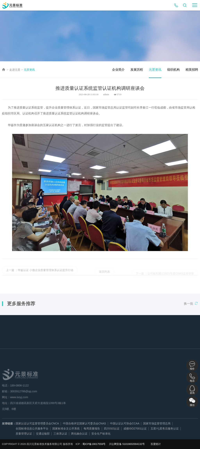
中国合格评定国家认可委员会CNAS (84, 423)
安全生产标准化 (101, 433)
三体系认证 (60, 433)
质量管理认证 (24, 433)
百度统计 (156, 444)
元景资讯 (29, 69)
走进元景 (14, 69)
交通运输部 (43, 433)
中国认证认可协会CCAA (124, 423)
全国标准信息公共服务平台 (32, 428)
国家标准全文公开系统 (66, 428)
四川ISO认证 (112, 428)
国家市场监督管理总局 (157, 423)
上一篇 (10, 273)
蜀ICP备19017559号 (94, 444)
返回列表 (104, 274)
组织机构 (173, 69)
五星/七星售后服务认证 (165, 428)
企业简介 (118, 69)
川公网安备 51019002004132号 (127, 444)
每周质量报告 (92, 428)
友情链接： (9, 423)
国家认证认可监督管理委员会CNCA (37, 423)
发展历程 (136, 69)
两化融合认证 (79, 433)
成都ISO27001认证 (135, 428)
